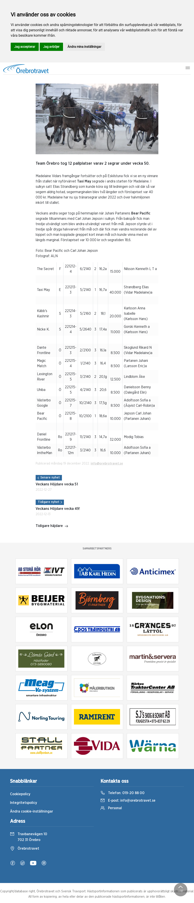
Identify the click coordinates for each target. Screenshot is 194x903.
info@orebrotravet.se (107, 463)
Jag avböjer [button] (51, 46)
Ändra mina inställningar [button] (84, 46)
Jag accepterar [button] (24, 46)
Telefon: (122, 793)
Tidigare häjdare (52, 526)
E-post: (127, 800)
